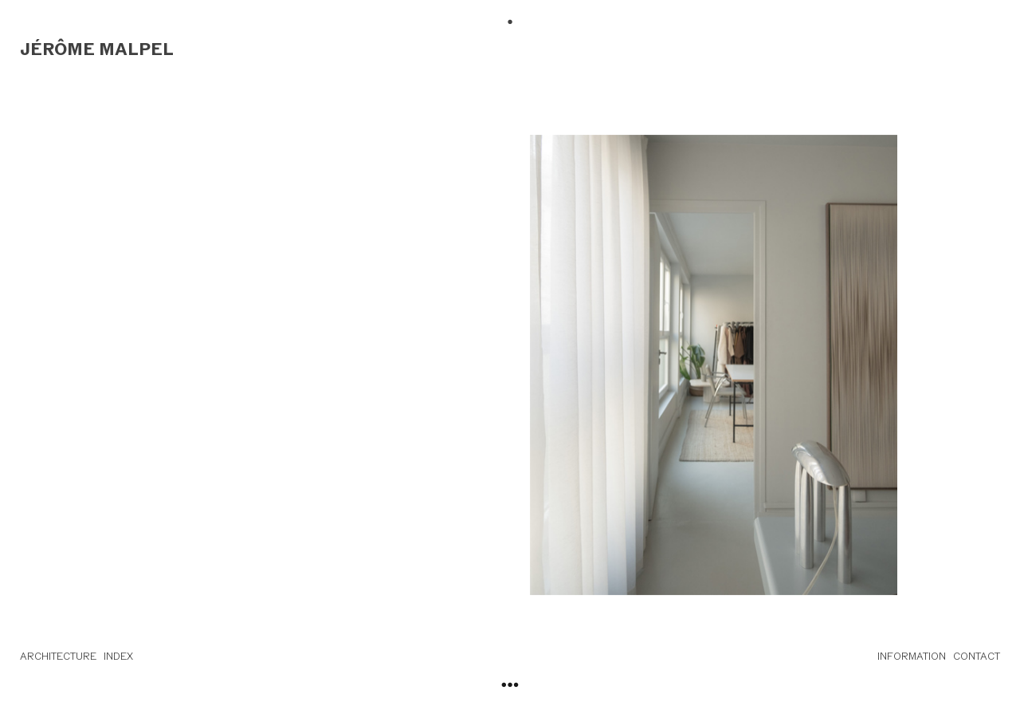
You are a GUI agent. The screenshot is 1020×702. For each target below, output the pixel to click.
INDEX (118, 656)
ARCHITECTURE (58, 656)
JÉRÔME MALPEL (97, 49)
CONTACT (976, 656)
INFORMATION (911, 656)
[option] (713, 365)
